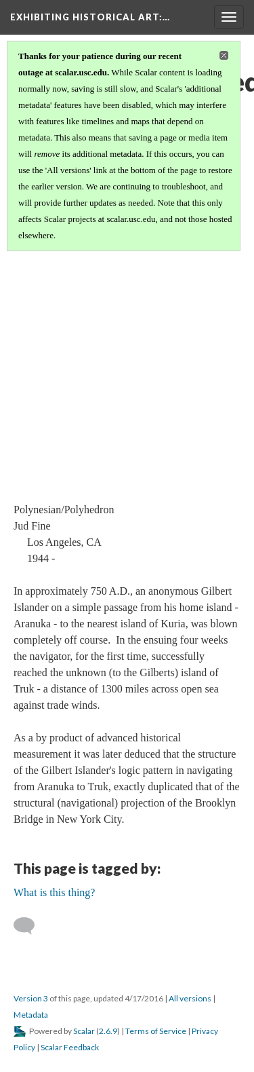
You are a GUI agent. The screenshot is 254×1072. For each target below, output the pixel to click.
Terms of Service (155, 1031)
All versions (190, 998)
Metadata (31, 1015)
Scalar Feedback (70, 1047)
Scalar (84, 1031)
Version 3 (31, 998)
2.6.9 (108, 1031)
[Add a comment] (30, 926)
